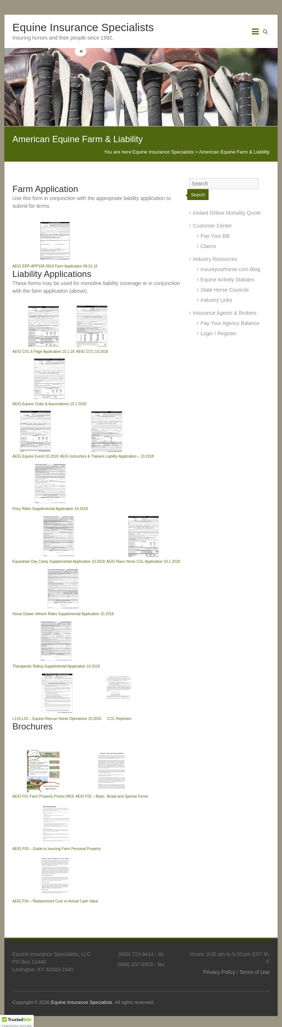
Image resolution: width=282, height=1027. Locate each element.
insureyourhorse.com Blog (230, 269)
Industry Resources (215, 259)
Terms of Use (254, 972)
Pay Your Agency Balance (229, 323)
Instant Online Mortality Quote (227, 213)
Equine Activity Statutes (227, 279)
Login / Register (218, 333)
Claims (208, 246)
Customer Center (212, 226)
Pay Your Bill (214, 236)
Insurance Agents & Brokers (225, 313)
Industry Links (216, 300)
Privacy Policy (219, 972)
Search (198, 194)
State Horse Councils (224, 290)
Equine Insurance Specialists (83, 27)
